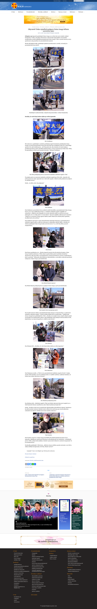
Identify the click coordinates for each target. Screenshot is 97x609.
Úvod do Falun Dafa (18, 553)
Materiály (69, 573)
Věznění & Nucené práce (37, 560)
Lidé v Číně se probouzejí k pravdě (75, 563)
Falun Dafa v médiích (36, 587)
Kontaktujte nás (17, 596)
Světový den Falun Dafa (37, 577)
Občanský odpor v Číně (73, 554)
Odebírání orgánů (36, 558)
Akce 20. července (36, 581)
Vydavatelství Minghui (57, 0)
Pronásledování (31, 12)
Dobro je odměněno (72, 558)
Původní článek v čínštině (30, 453)
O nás (14, 594)
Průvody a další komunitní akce (57, 27)
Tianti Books (65, 0)
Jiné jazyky (70, 0)
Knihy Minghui (71, 579)
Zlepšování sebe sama (19, 578)
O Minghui (16, 598)
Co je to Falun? (17, 558)
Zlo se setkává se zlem (73, 560)
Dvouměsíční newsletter (73, 584)
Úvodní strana (35, 27)
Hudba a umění (53, 557)
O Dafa (13, 12)
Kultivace (20, 12)
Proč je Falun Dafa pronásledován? (39, 563)
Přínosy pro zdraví (18, 554)
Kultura (53, 12)
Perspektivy (16, 583)
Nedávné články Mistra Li (73, 571)
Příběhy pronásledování (37, 568)
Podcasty (80, 12)
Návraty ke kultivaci (18, 567)
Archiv (15, 600)
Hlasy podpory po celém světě (74, 556)
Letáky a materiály (72, 581)
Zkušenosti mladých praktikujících (21, 571)
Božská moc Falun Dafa (19, 569)
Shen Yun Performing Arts (37, 584)
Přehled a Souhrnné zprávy (38, 556)
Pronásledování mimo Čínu (38, 566)
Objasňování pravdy (18, 574)
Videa (69, 575)
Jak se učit (16, 556)
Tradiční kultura (53, 555)
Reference (72, 12)
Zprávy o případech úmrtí (37, 565)
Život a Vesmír (53, 558)
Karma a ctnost (63, 12)
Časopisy (70, 582)
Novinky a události (43, 12)
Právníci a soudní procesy (73, 553)
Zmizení (34, 561)
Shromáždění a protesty (37, 576)
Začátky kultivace (18, 564)
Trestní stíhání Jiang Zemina (74, 565)
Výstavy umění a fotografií (38, 582)
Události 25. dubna (36, 579)
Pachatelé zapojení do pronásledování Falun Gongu (38, 571)
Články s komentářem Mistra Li (21, 581)
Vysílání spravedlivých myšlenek (21, 566)
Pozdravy (34, 589)
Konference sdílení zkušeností (20, 579)
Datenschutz (17, 602)
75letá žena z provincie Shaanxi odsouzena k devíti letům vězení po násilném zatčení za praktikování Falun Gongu (59, 476)
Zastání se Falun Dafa (19, 573)
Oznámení (16, 585)
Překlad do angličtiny (29, 457)
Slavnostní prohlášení (73, 561)
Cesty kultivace (17, 576)
